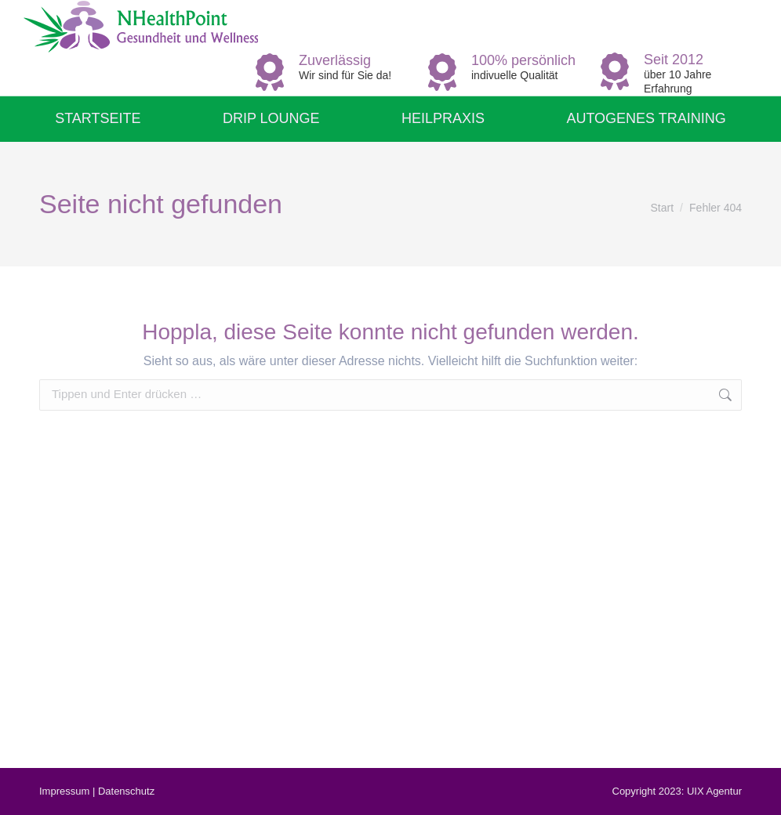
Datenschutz (126, 791)
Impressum (64, 791)
